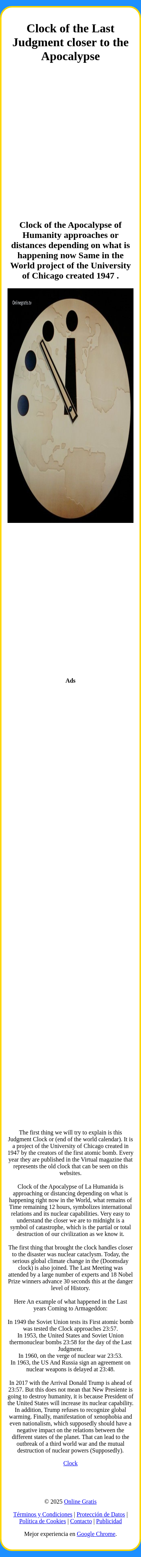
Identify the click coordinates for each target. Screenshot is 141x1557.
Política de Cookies (42, 1521)
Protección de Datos (101, 1514)
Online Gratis (80, 1501)
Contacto (81, 1521)
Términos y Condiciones (42, 1514)
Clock (70, 1463)
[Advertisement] (70, 141)
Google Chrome (96, 1534)
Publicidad (109, 1521)
